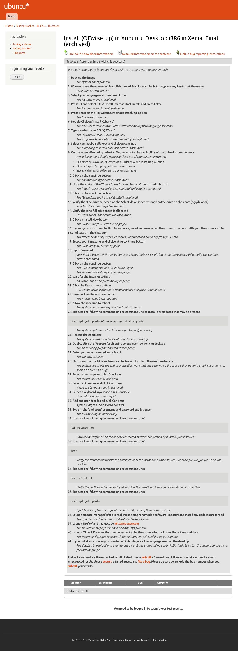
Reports (20, 52)
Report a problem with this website (145, 640)
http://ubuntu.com (126, 523)
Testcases (53, 25)
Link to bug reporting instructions (200, 53)
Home (11, 16)
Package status (22, 44)
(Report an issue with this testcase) (102, 61)
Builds (41, 25)
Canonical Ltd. (96, 640)
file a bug (144, 561)
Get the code (114, 640)
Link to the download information (88, 53)
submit (146, 557)
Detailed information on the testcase (144, 53)
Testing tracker (25, 25)
